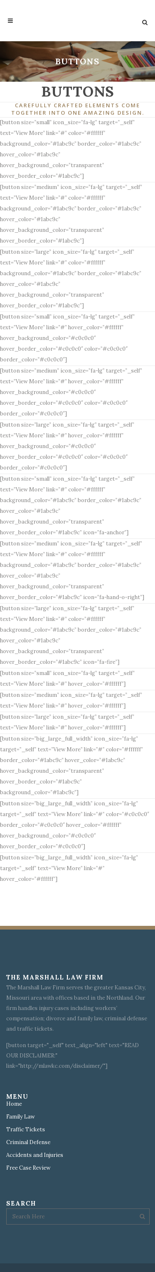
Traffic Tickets (25, 1130)
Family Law (20, 1117)
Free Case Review (28, 1168)
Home (14, 1104)
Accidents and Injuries (34, 1155)
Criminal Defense (28, 1142)
